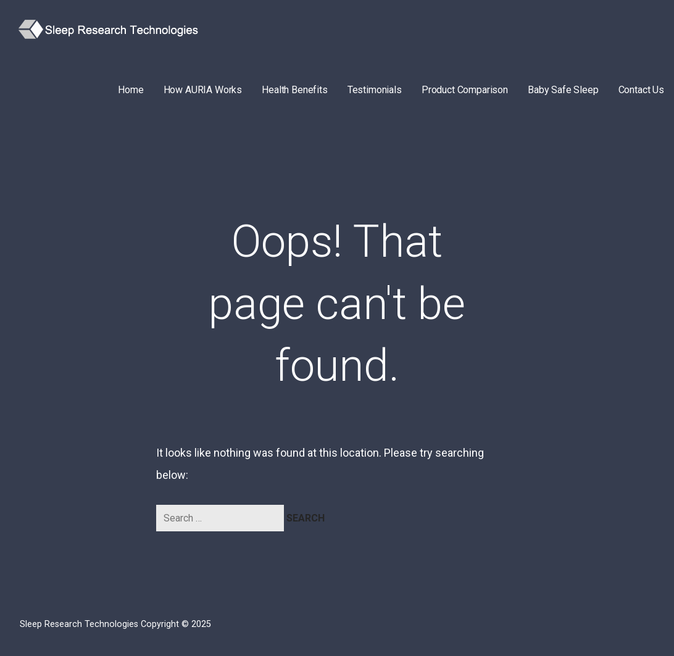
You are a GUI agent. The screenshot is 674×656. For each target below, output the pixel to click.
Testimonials (374, 90)
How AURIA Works (203, 90)
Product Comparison (465, 90)
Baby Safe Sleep (563, 90)
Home (130, 90)
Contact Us (641, 90)
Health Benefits (295, 90)
